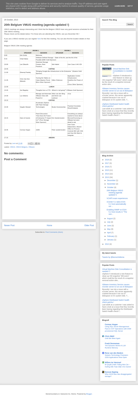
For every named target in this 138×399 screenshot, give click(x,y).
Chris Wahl (109, 336)
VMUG (12, 147)
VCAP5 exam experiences (117, 198)
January (110, 240)
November (111, 184)
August (110, 218)
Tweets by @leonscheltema (113, 257)
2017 (107, 163)
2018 (107, 160)
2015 (107, 170)
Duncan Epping (111, 372)
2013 (107, 177)
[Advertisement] (118, 45)
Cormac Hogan (111, 324)
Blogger (89, 394)
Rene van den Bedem (114, 353)
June (109, 226)
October (110, 187)
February (111, 236)
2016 (107, 167)
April (109, 233)
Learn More (120, 6)
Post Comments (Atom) (54, 232)
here (39, 39)
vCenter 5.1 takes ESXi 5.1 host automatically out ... (116, 204)
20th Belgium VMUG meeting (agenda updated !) (115, 192)
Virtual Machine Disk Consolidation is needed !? (122, 71)
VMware (32, 147)
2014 (107, 174)
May (109, 229)
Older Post (89, 225)
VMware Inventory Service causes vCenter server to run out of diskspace (117, 89)
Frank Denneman (112, 343)
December (111, 180)
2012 (107, 244)
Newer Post (9, 225)
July (109, 222)
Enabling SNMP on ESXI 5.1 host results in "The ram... (117, 212)
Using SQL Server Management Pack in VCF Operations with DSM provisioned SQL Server (118, 329)
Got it (130, 6)
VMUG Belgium (22, 147)
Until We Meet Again (112, 338)
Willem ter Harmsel (113, 362)
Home (49, 225)
